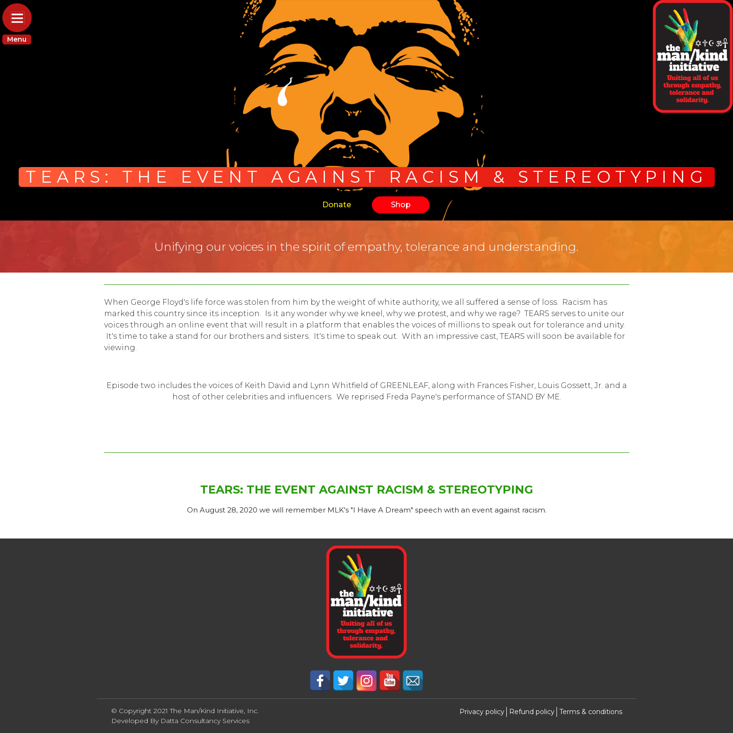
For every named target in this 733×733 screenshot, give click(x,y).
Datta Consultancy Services (204, 720)
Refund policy (532, 711)
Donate (336, 204)
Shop (401, 204)
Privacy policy (481, 711)
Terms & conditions (590, 711)
